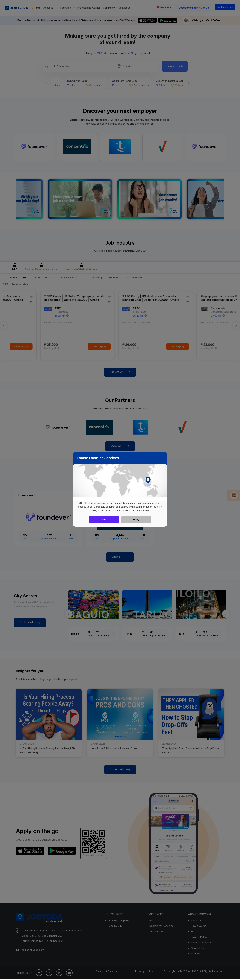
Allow (104, 519)
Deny (136, 519)
